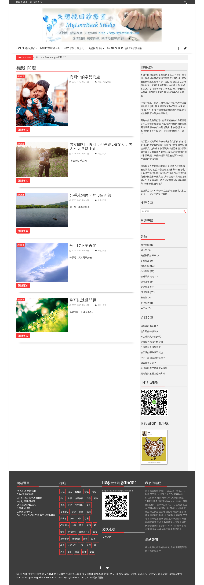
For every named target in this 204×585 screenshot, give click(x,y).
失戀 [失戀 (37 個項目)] (70, 505)
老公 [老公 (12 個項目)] (70, 552)
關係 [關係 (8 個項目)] (77, 552)
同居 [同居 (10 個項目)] (89, 498)
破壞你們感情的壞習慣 (152, 341)
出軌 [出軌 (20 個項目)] (62, 498)
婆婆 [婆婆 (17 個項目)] (74, 511)
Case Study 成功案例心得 (29, 497)
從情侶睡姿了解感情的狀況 (154, 368)
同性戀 (144, 250)
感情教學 (20, 76)
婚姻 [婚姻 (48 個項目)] (81, 511)
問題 (100, 81)
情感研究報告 (147, 276)
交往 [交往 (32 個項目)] (62, 491)
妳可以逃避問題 (82, 300)
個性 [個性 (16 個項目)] (86, 491)
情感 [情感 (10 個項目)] (89, 525)
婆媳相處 (145, 260)
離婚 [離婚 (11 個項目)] (84, 552)
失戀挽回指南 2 (24, 511)
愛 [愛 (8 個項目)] (95, 525)
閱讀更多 (23, 130)
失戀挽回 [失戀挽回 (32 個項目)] (79, 505)
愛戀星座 (145, 286)
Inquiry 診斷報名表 (50, 48)
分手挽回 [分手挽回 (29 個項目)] (79, 498)
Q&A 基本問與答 (25, 494)
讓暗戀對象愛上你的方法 (153, 373)
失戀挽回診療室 (148, 255)
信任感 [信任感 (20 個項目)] (78, 491)
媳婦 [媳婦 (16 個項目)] (89, 511)
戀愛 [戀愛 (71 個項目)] (85, 538)
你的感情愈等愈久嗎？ (152, 336)
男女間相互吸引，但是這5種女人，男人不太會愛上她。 (100, 146)
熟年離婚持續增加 (149, 331)
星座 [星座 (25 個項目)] (89, 545)
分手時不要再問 (82, 245)
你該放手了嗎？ (148, 362)
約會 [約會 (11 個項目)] (62, 552)
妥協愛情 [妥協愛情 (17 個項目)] (64, 511)
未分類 (144, 297)
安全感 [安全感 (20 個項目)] (63, 518)
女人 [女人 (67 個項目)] (89, 505)
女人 (104, 153)
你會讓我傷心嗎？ (149, 326)
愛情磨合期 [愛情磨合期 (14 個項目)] (84, 531)
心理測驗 (145, 271)
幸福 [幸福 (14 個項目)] (79, 518)
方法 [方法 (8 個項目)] (81, 545)
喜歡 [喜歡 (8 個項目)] (96, 498)
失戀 (104, 81)
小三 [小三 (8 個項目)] (72, 518)
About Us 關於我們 (26, 48)
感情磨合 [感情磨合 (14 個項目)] (64, 538)
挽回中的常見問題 (84, 76)
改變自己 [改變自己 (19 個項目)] (72, 545)
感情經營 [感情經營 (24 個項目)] (76, 538)
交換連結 (106, 536)
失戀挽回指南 (95, 48)
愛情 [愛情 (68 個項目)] (62, 531)
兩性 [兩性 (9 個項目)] (94, 491)
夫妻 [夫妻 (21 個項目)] (62, 505)
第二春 (144, 307)
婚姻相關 (145, 265)
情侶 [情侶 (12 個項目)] (81, 525)
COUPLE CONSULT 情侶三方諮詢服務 (124, 48)
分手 (100, 200)
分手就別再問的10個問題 (90, 195)
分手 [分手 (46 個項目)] (70, 498)
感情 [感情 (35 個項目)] (95, 531)
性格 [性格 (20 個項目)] (74, 525)
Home (39, 57)
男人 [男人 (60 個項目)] (96, 545)
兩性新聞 (145, 244)
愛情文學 (145, 281)
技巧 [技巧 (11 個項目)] (93, 538)
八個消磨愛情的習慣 (151, 347)
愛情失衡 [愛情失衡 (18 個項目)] (72, 531)
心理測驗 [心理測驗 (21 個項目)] (64, 525)
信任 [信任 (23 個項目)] (70, 491)
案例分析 (145, 302)
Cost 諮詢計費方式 (74, 48)
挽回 (109, 81)
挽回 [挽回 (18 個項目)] (62, 545)
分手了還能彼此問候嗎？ (153, 357)
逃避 (104, 305)
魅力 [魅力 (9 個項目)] (92, 552)
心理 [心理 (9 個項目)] (86, 518)
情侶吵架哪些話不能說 (152, 352)
